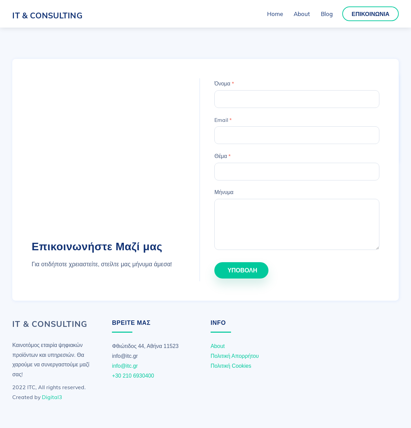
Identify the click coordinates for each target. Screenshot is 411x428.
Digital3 (52, 397)
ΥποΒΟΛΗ (242, 270)
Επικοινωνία (371, 13)
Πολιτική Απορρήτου (235, 356)
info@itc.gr (125, 366)
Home (275, 13)
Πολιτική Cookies (231, 366)
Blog (327, 13)
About (302, 13)
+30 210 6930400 (133, 376)
